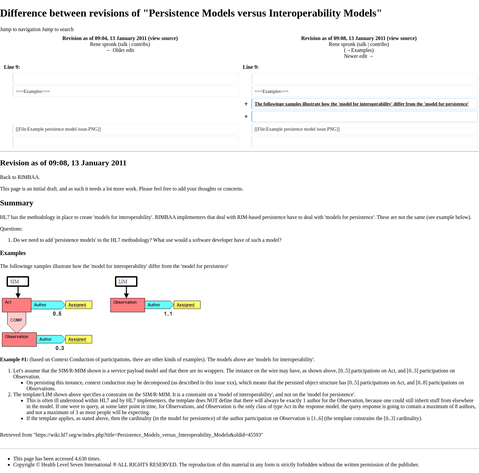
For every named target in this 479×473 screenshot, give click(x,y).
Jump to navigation (20, 29)
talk (124, 44)
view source (163, 38)
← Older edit (120, 50)
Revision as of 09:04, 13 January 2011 (104, 38)
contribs (140, 44)
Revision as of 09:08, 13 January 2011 (343, 38)
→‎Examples (359, 50)
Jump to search (58, 29)
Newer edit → (359, 56)
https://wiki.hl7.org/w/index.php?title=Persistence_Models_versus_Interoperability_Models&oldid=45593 (148, 435)
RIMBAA (28, 177)
